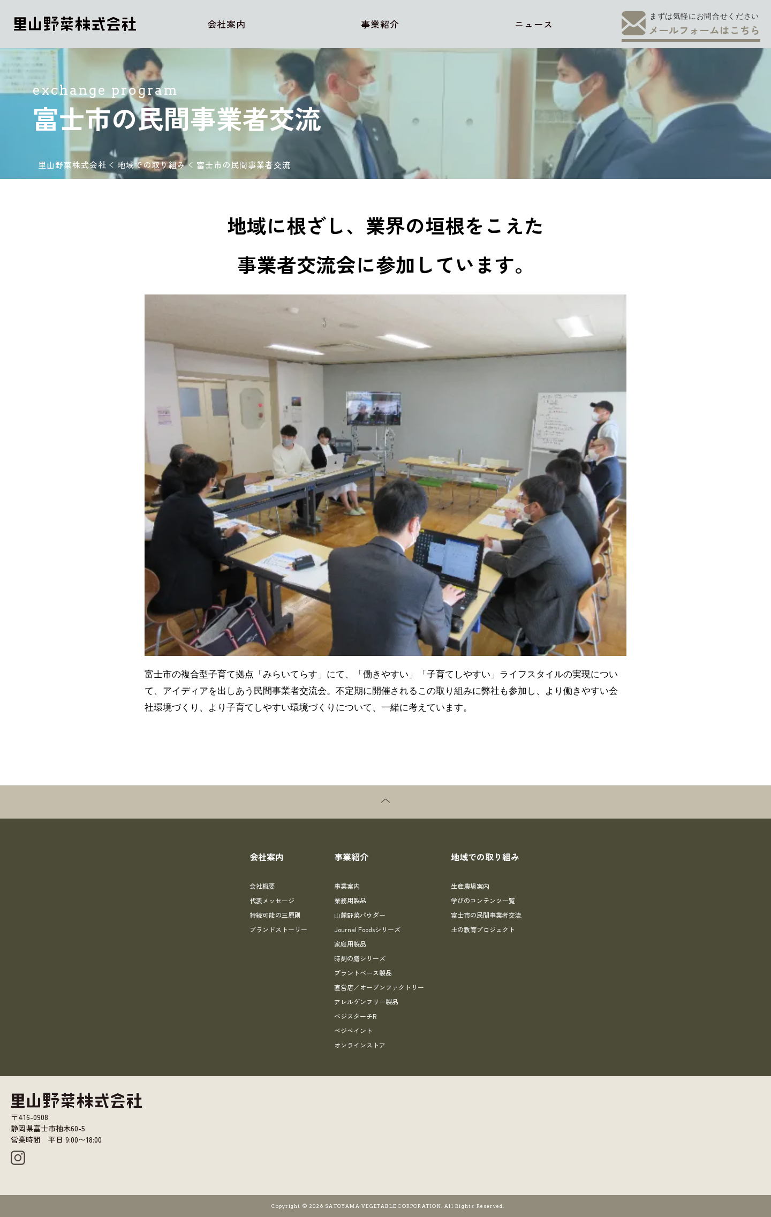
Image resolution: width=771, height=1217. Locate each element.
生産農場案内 (470, 885)
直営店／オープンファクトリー (379, 987)
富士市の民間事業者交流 (486, 914)
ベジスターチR (355, 1016)
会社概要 (262, 885)
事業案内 (347, 885)
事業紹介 (380, 24)
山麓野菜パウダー (360, 914)
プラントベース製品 (363, 972)
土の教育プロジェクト (483, 929)
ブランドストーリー (278, 929)
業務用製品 (350, 900)
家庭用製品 (350, 943)
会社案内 (226, 24)
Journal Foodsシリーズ (367, 929)
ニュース (534, 24)
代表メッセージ (272, 900)
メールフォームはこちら (704, 30)
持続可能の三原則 (275, 914)
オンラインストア (360, 1044)
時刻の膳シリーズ (360, 958)
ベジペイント (353, 1030)
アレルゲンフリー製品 (366, 1001)
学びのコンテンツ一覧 (483, 900)
